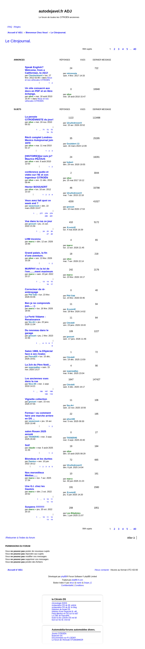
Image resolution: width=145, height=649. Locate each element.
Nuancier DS (57, 636)
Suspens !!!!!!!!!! (34, 506)
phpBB (64, 576)
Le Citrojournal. (18, 41)
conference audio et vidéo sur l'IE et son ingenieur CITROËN (37, 174)
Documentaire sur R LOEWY (64, 638)
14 (48, 281)
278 (46, 213)
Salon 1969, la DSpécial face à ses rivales (39, 352)
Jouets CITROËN (59, 634)
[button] (104, 49)
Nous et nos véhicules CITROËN (38, 79)
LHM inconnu (33, 239)
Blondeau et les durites (38, 458)
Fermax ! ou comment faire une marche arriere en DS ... (39, 415)
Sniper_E (88, 583)
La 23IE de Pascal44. (61, 616)
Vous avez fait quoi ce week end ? (38, 202)
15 (52, 281)
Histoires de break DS (61, 609)
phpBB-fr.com (77, 580)
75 (52, 132)
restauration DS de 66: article (64, 605)
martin (79, 583)
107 (46, 391)
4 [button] (122, 49)
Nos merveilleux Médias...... (34, 474)
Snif (27, 445)
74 (48, 132)
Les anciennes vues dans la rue (37, 380)
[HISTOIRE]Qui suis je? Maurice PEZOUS (38, 157)
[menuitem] (9, 27)
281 (51, 216)
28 (52, 234)
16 (48, 284)
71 (44, 129)
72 (48, 129)
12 (48, 501)
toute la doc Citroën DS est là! (64, 618)
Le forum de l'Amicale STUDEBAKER (67, 640)
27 (48, 234)
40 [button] (134, 49)
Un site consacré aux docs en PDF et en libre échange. (38, 91)
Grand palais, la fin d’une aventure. (36, 254)
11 (52, 499)
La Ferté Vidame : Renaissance (35, 318)
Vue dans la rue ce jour (38, 221)
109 (46, 394)
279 (51, 213)
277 (41, 213)
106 (41, 391)
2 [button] (114, 49)
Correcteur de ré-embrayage (35, 291)
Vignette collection (36, 399)
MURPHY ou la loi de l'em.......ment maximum (39, 270)
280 (46, 216)
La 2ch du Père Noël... (38, 364)
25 (48, 231)
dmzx (72, 583)
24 (44, 231)
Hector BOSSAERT (36, 186)
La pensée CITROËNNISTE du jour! (39, 118)
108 (51, 391)
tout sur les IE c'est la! (61, 620)
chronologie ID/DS (59, 603)
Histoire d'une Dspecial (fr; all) (64, 611)
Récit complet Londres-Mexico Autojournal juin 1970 (39, 140)
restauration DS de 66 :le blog (64, 607)
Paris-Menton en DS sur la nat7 (65, 614)
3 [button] (118, 49)
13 (44, 281)
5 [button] (127, 49)
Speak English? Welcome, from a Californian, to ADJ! (36, 70)
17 (52, 284)
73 (52, 129)
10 (48, 499)
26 (52, 231)
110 (51, 394)
